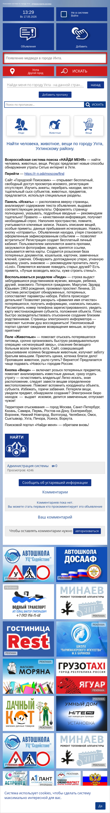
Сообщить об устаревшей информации (55, 482)
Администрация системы (41, 4)
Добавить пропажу (55, 94)
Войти (74, 15)
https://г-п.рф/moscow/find (44, 174)
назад (95, 84)
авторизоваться (87, 531)
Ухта (35, 70)
